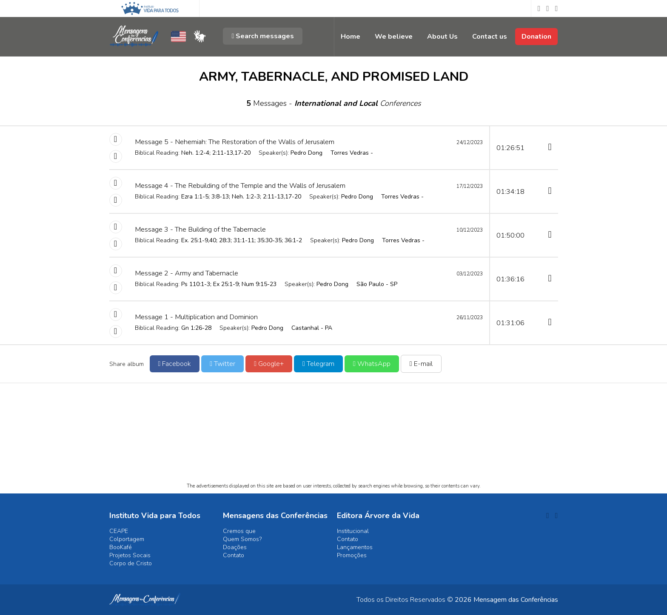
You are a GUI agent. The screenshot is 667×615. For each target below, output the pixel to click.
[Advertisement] (333, 440)
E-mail (421, 363)
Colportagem (126, 539)
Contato (233, 555)
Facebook (174, 363)
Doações (235, 547)
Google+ (269, 363)
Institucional (353, 531)
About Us (442, 36)
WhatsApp (372, 363)
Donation (536, 36)
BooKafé (120, 547)
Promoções (352, 555)
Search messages (262, 36)
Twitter (222, 363)
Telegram (318, 363)
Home (350, 36)
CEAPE (118, 531)
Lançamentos (355, 547)
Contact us (489, 36)
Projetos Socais (130, 555)
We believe (394, 36)
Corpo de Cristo (130, 563)
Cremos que (239, 531)
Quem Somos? (242, 539)
